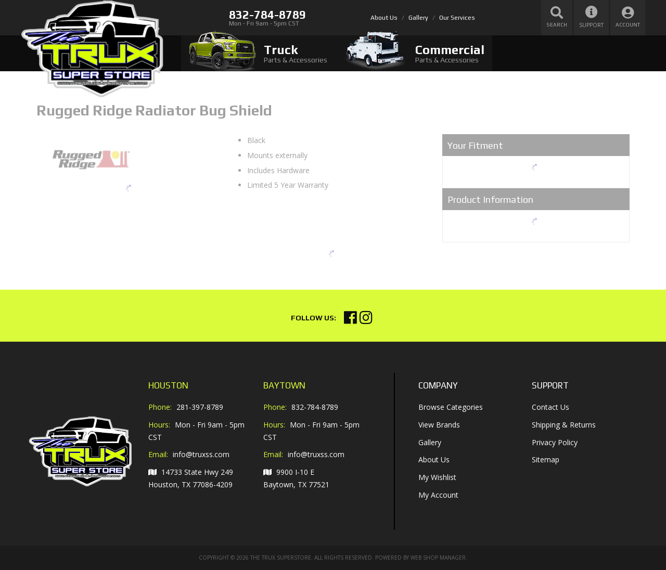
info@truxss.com (201, 454)
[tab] (258, 53)
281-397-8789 (199, 407)
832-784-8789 (314, 407)
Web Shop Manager (438, 557)
